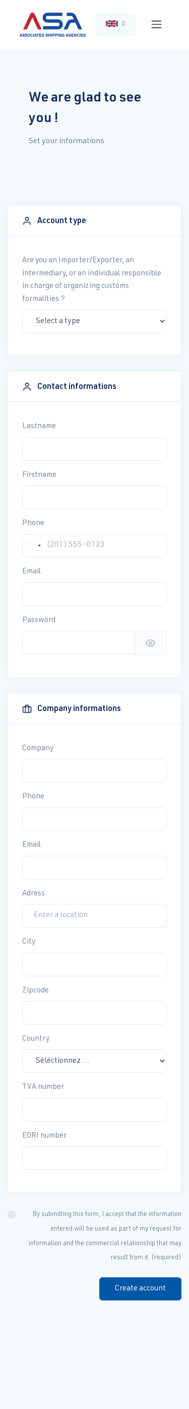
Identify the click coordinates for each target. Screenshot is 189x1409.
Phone (33, 523)
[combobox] (33, 546)
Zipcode (35, 990)
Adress (33, 893)
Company (37, 748)
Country (35, 1039)
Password (38, 620)
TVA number (43, 1087)
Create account (140, 1288)
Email (31, 571)
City (28, 942)
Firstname (39, 475)
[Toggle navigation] (156, 24)
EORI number (44, 1136)
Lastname (39, 426)
